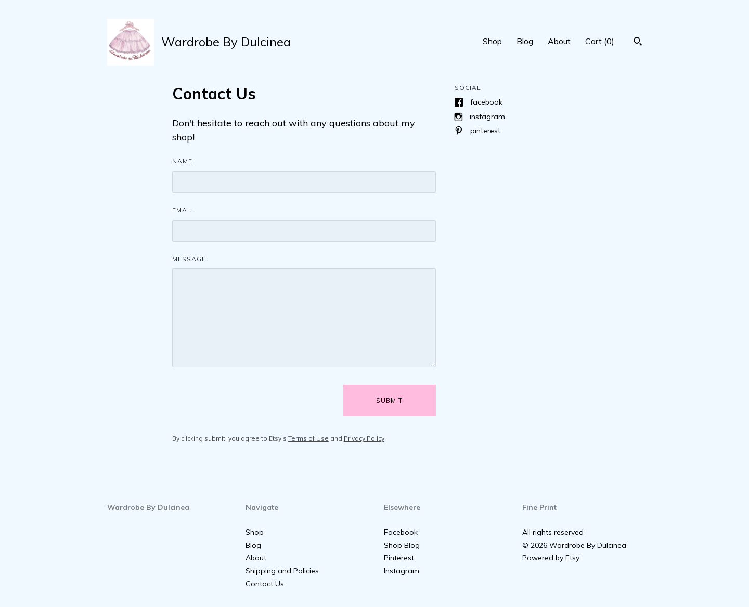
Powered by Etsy (550, 557)
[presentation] (251, 400)
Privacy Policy (364, 438)
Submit (389, 400)
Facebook (486, 102)
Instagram (487, 116)
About (559, 41)
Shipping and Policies (282, 570)
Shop (492, 41)
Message (189, 259)
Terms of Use (308, 438)
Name (182, 161)
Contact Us (265, 583)
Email (182, 210)
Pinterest (485, 130)
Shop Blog (402, 545)
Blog (524, 41)
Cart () (599, 41)
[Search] (638, 42)
